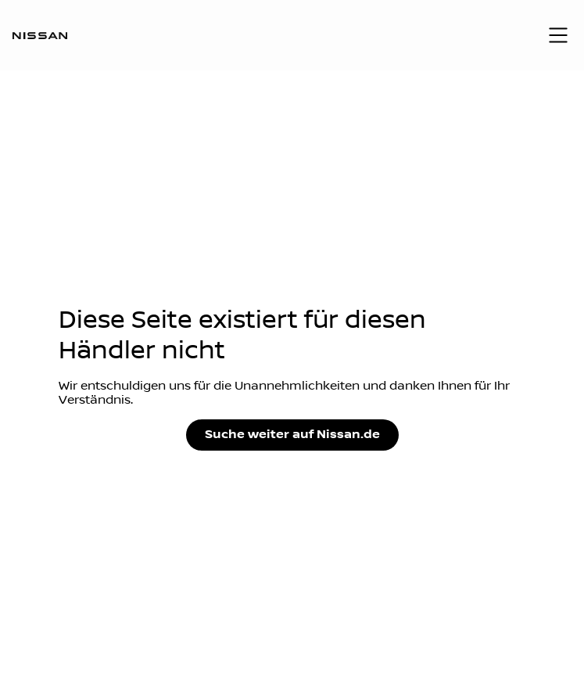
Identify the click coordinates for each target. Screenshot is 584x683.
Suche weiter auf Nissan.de (292, 434)
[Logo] (40, 35)
